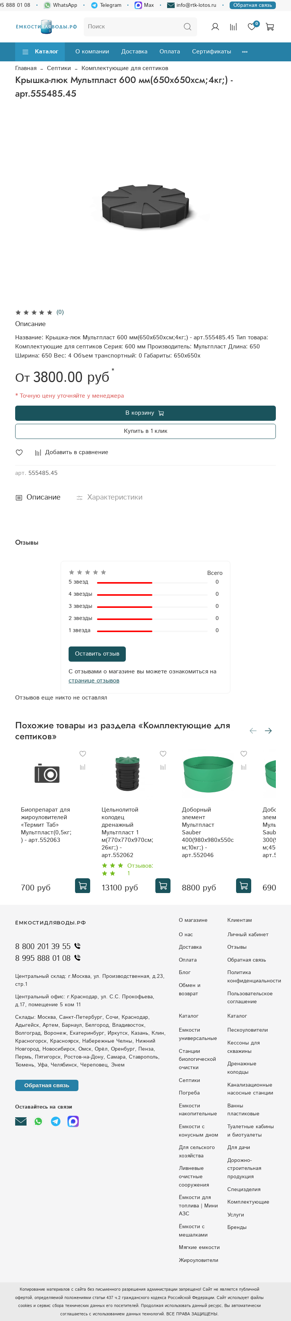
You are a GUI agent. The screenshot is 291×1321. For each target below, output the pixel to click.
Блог (185, 972)
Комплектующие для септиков (124, 68)
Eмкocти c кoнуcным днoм (198, 1131)
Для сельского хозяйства (197, 1152)
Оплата (170, 51)
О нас (186, 934)
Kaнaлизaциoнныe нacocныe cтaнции (250, 1089)
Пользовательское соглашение (250, 998)
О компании (92, 51)
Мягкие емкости (199, 1247)
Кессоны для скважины (243, 1047)
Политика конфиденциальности (254, 977)
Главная (25, 68)
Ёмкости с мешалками (193, 1231)
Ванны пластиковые (243, 1110)
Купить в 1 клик (145, 431)
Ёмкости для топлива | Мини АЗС (198, 1206)
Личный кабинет (248, 934)
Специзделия (243, 1189)
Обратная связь (252, 5)
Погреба (189, 1093)
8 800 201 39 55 (49, 946)
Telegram (106, 5)
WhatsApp (60, 5)
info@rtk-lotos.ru (191, 5)
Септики (59, 68)
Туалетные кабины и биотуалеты (250, 1131)
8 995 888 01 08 (49, 958)
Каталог (40, 51)
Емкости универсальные (198, 1034)
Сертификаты (211, 51)
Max (144, 5)
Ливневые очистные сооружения (194, 1176)
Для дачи (238, 1147)
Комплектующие (248, 1202)
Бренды (237, 1227)
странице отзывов (94, 680)
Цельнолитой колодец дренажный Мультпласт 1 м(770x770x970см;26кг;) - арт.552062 (129, 827)
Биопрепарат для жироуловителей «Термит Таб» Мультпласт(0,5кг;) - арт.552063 (53, 823)
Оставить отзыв (97, 654)
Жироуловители (198, 1260)
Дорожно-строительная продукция (244, 1168)
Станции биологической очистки (197, 1059)
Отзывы (237, 947)
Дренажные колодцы (242, 1068)
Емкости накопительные (198, 1110)
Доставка (134, 51)
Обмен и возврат (189, 990)
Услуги (235, 1215)
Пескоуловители (247, 1030)
